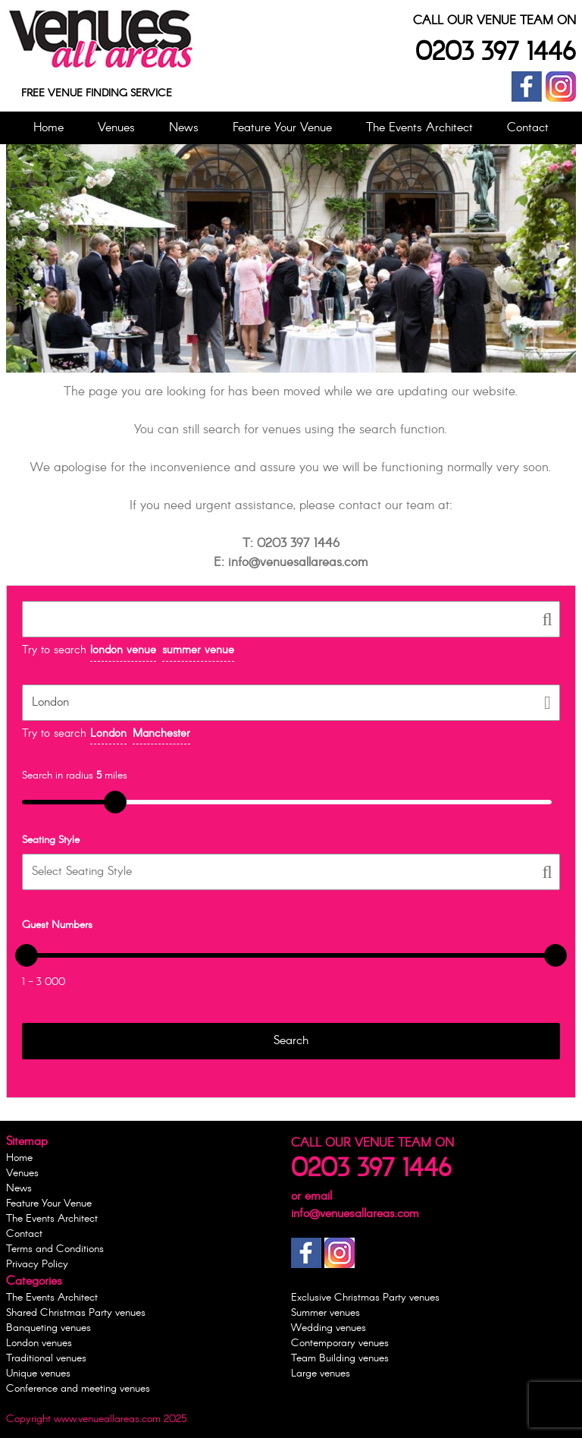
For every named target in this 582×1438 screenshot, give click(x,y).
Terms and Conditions (55, 1249)
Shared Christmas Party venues (76, 1312)
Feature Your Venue (282, 128)
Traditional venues (46, 1358)
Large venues (320, 1373)
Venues (116, 128)
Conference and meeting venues (78, 1388)
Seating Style (51, 840)
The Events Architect (419, 128)
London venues (39, 1343)
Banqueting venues (48, 1328)
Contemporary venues (340, 1343)
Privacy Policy (37, 1264)
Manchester (161, 733)
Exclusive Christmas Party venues (365, 1297)
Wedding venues (328, 1328)
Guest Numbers (57, 925)
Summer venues (325, 1312)
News (184, 128)
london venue (123, 650)
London (108, 733)
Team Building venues (340, 1358)
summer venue (198, 650)
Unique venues (38, 1373)
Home (48, 128)
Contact (528, 128)
